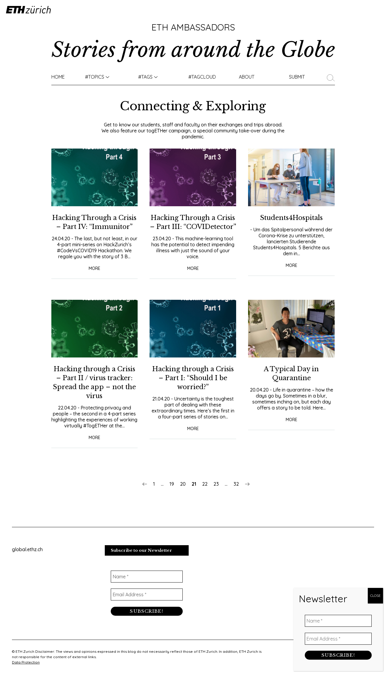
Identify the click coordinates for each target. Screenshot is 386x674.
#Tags (145, 77)
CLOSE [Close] (375, 599)
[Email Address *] (147, 596)
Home (58, 77)
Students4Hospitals (291, 217)
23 (216, 493)
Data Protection (26, 662)
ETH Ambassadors (193, 27)
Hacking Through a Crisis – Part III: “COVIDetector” (193, 226)
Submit (297, 77)
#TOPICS (94, 77)
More (94, 277)
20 (183, 493)
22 (204, 493)
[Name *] (147, 578)
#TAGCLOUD (202, 77)
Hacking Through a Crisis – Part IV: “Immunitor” (94, 226)
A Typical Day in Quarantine (291, 382)
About (246, 77)
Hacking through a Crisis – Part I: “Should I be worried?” (193, 386)
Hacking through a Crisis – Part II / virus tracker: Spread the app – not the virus (94, 391)
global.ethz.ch (27, 551)
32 (236, 493)
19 (172, 493)
